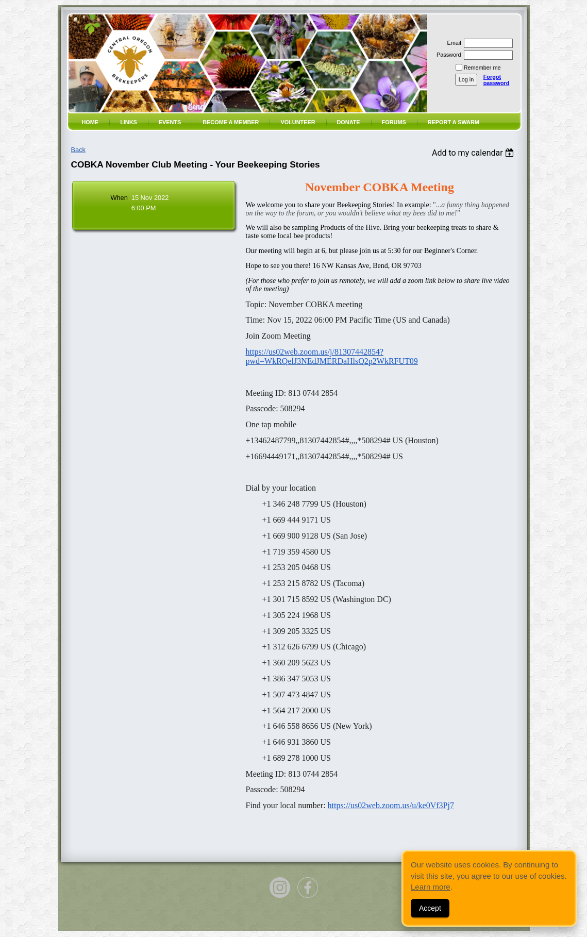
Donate (348, 122)
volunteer (297, 122)
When (118, 198)
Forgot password (496, 80)
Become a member (231, 122)
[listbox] (474, 152)
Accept (430, 908)
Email (452, 43)
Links (128, 122)
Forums (394, 122)
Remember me (482, 67)
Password (447, 55)
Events (170, 122)
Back (78, 150)
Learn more (430, 886)
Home (90, 122)
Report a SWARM (453, 122)
